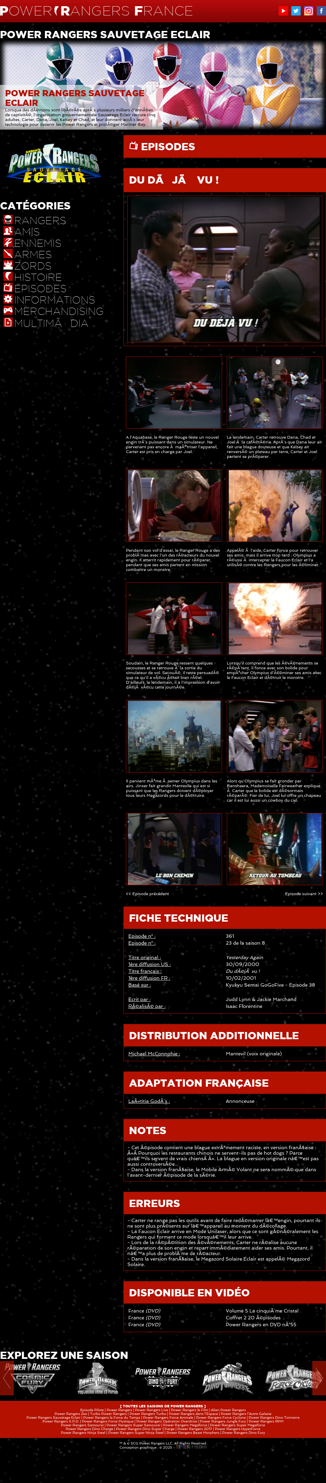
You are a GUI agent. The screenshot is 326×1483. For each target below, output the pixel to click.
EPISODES (166, 146)
